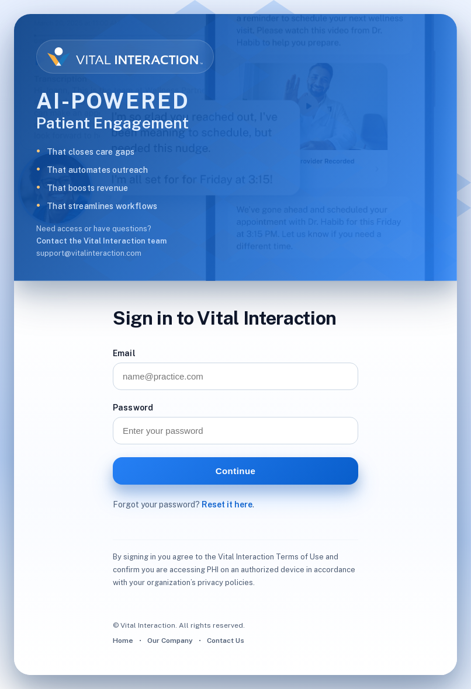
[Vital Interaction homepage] (125, 57)
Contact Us (225, 640)
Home (123, 640)
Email (124, 353)
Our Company (170, 640)
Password (133, 407)
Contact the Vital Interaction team (101, 240)
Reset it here (227, 504)
